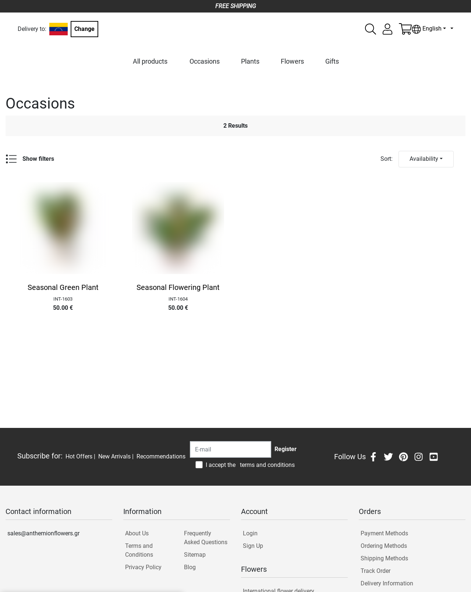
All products (150, 61)
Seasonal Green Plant (63, 287)
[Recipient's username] (230, 449)
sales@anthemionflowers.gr (43, 533)
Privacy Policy (143, 567)
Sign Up (253, 545)
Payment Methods (384, 533)
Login (250, 533)
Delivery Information (387, 583)
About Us (137, 533)
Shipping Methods (384, 558)
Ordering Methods (384, 545)
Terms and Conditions (139, 550)
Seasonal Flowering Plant (178, 287)
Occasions (205, 61)
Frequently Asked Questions (205, 538)
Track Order (375, 570)
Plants (250, 61)
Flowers (292, 61)
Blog (190, 567)
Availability (424, 158)
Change (84, 28)
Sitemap (195, 554)
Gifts (332, 61)
